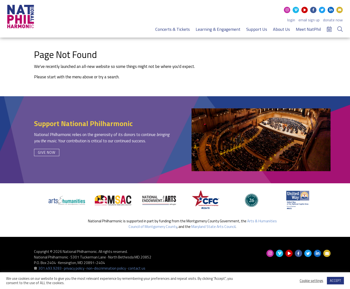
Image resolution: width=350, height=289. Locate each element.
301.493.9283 (50, 268)
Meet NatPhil (308, 29)
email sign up (309, 20)
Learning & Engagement (218, 29)
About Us (281, 29)
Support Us (256, 29)
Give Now (46, 152)
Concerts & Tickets (172, 29)
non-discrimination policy (106, 268)
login (291, 20)
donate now (333, 20)
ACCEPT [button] (335, 280)
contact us (136, 268)
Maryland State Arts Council (213, 226)
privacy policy (74, 268)
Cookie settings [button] (311, 281)
